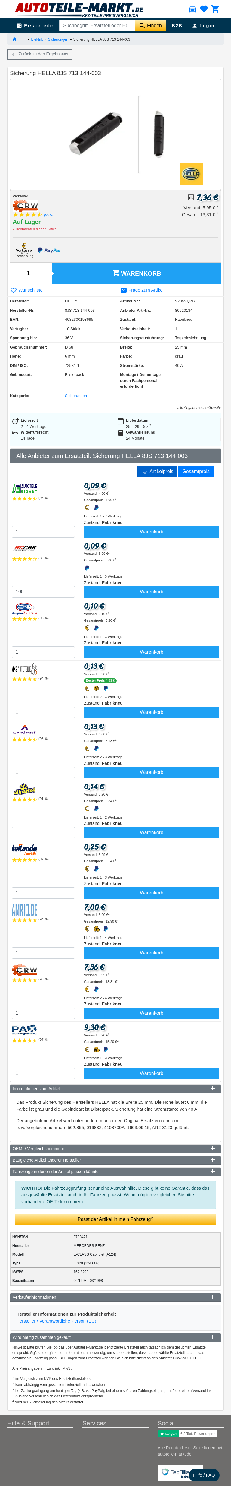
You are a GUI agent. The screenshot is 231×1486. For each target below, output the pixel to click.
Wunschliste (26, 289)
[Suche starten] (150, 25)
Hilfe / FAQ (204, 1475)
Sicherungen (58, 39)
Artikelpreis (157, 471)
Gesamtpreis (196, 471)
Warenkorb (136, 273)
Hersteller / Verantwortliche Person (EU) (56, 1321)
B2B (177, 25)
